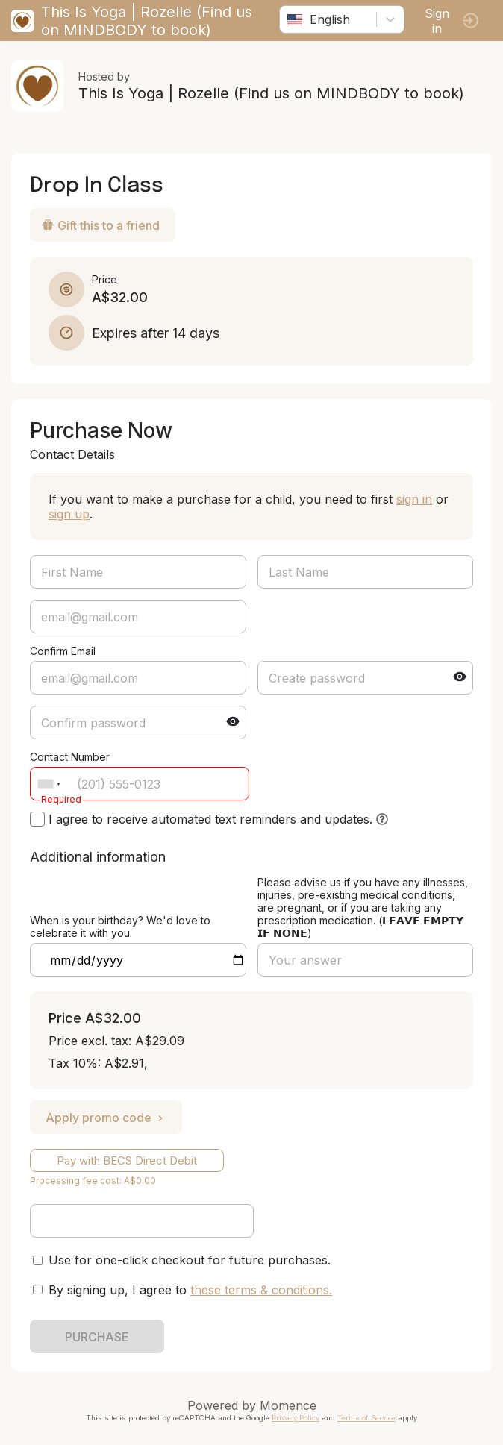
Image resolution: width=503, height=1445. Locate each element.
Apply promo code (106, 1117)
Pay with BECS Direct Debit (127, 1160)
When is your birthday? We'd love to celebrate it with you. (120, 926)
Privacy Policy (295, 1418)
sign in (414, 499)
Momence (288, 1405)
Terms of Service (366, 1418)
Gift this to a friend (101, 225)
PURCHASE (97, 1336)
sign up (69, 514)
